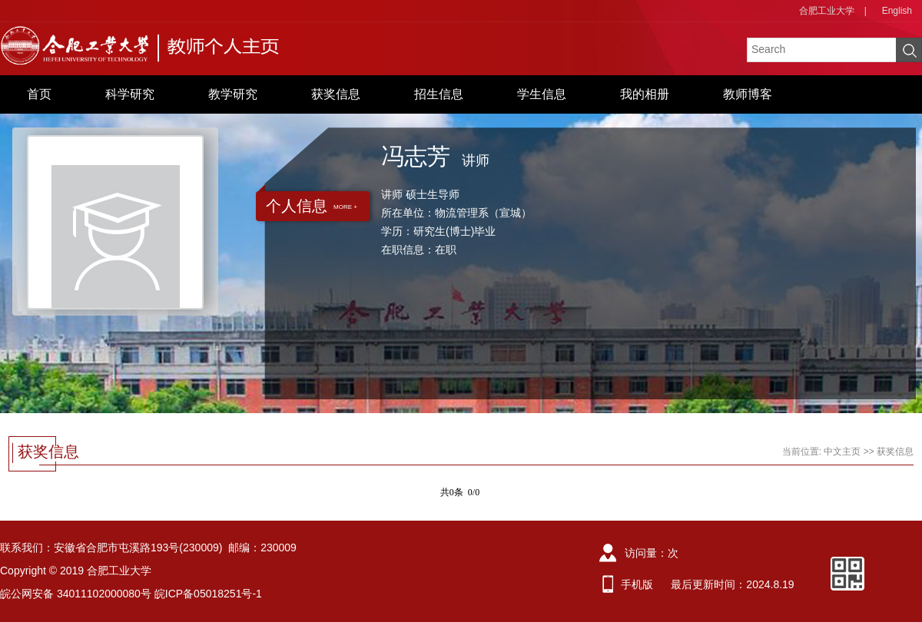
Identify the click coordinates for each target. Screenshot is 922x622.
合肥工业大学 (826, 10)
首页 (39, 94)
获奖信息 (335, 94)
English (897, 10)
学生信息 (541, 94)
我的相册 (644, 94)
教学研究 (232, 94)
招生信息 (438, 94)
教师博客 (747, 94)
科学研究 (129, 94)
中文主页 (842, 451)
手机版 (637, 584)
